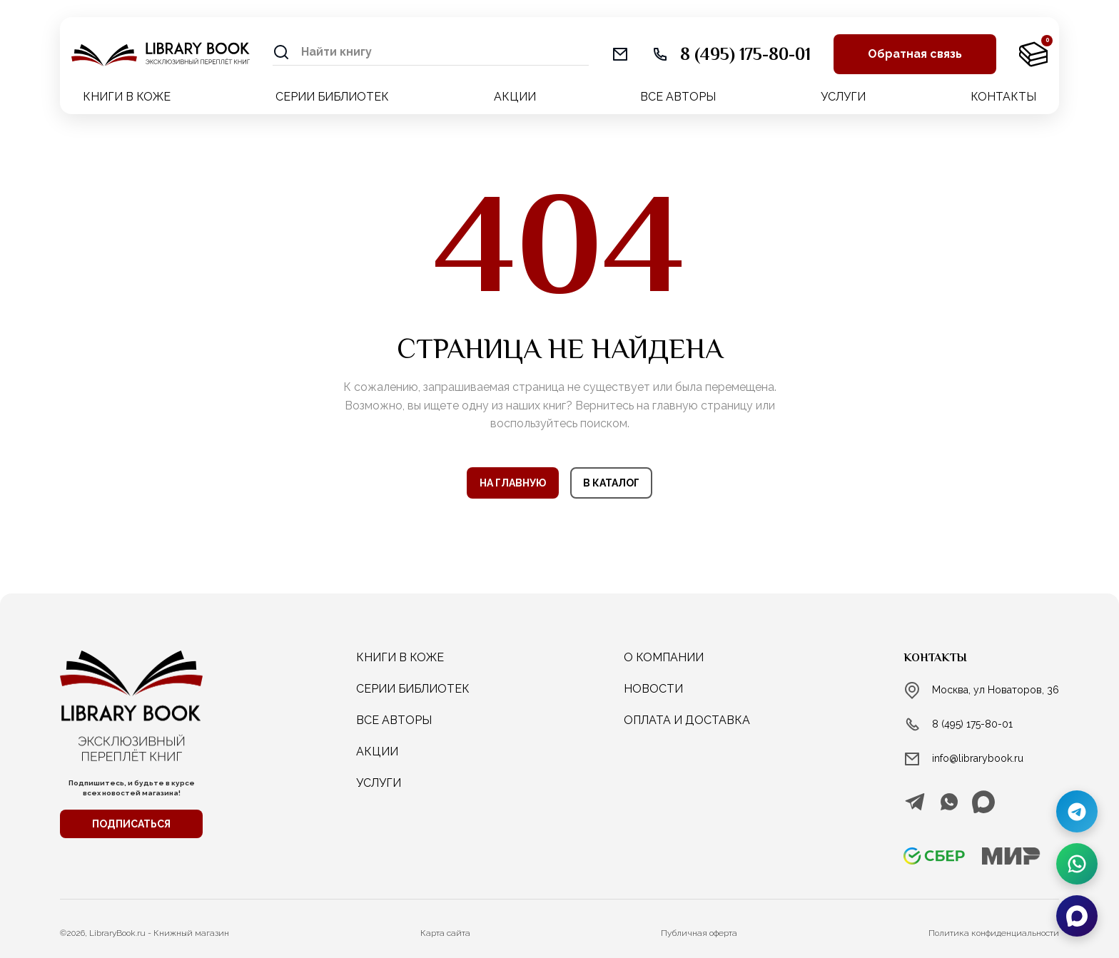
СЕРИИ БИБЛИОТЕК (332, 96)
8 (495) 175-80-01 (972, 724)
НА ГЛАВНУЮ (513, 483)
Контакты (935, 657)
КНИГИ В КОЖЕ (127, 96)
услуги (378, 783)
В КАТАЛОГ (611, 483)
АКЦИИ (515, 96)
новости (653, 688)
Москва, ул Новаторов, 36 (995, 689)
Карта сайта (445, 933)
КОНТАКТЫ (1003, 96)
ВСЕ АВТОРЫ (678, 96)
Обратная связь (915, 54)
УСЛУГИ (843, 96)
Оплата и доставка (687, 720)
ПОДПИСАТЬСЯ (131, 824)
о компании (664, 657)
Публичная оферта (699, 933)
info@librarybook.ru (977, 758)
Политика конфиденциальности (993, 933)
